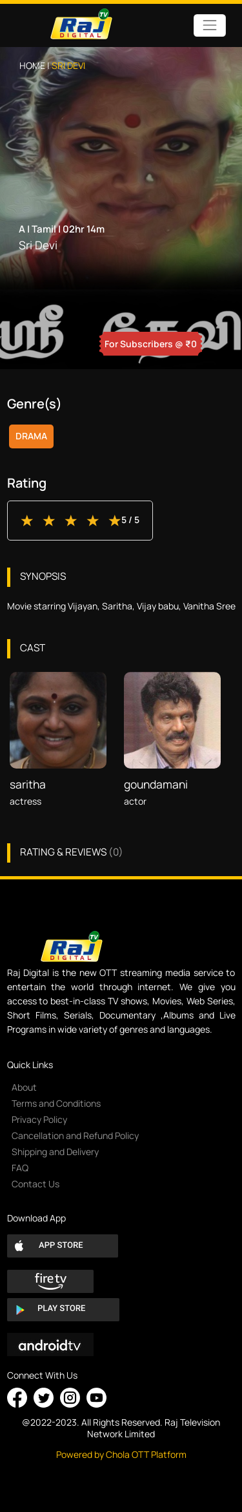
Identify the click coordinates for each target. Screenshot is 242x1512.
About (24, 1087)
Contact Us (35, 1184)
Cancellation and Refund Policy (75, 1135)
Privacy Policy (39, 1119)
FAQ (20, 1168)
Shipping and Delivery (55, 1151)
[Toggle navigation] (209, 25)
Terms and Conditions (56, 1103)
